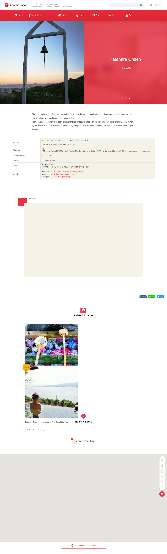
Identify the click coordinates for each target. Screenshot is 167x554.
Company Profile (56, 519)
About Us (39, 519)
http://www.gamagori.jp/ (62, 177)
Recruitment (74, 519)
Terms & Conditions (94, 519)
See (38, 360)
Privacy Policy (114, 519)
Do (61, 360)
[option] (42, 62)
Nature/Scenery (45, 360)
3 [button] (129, 98)
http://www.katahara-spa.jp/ (66, 174)
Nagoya (32, 360)
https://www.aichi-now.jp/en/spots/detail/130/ (70, 172)
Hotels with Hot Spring (70, 360)
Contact (130, 519)
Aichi (27, 360)
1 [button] (122, 98)
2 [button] (125, 98)
